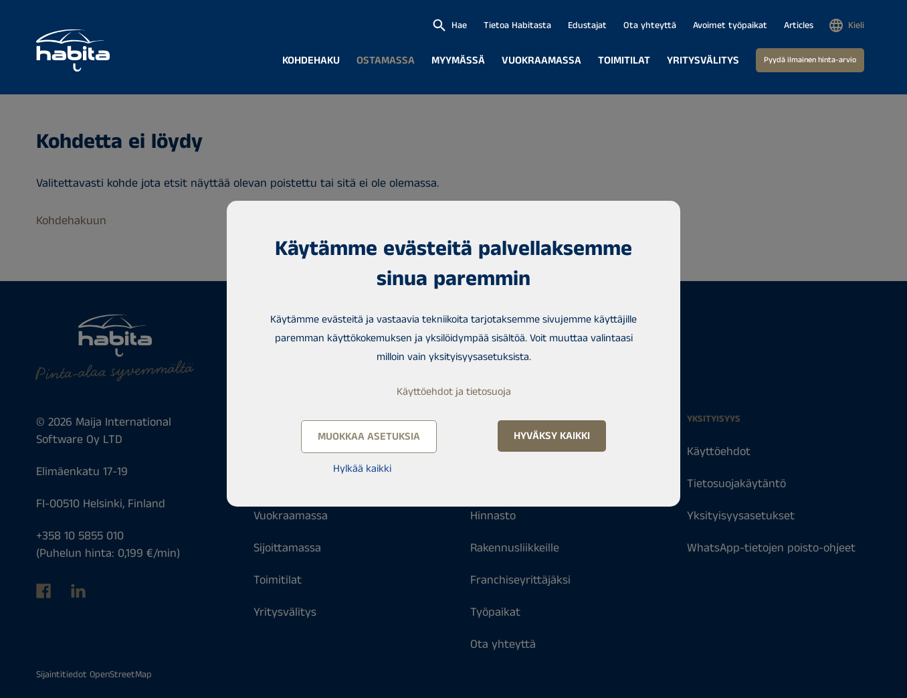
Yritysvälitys (703, 60)
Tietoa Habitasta (517, 25)
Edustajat (587, 25)
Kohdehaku (311, 60)
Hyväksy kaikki (552, 436)
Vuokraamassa (541, 60)
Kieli (856, 25)
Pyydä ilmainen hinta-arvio (810, 60)
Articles (798, 25)
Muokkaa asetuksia (369, 436)
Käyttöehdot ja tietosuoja (454, 392)
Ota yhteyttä (649, 25)
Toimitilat (624, 60)
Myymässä (458, 60)
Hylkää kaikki (362, 468)
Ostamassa (386, 60)
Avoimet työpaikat (730, 25)
